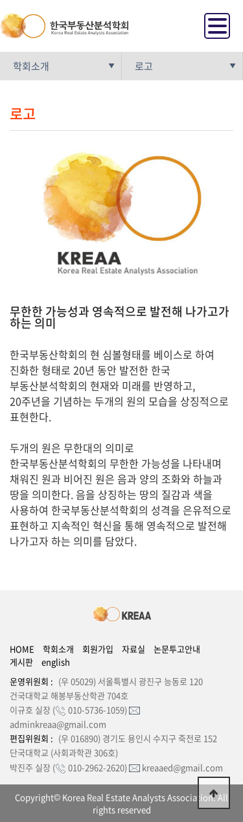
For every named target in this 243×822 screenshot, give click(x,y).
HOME (22, 649)
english (55, 662)
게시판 (21, 662)
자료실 (133, 649)
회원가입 (97, 649)
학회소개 (58, 649)
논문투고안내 (177, 649)
